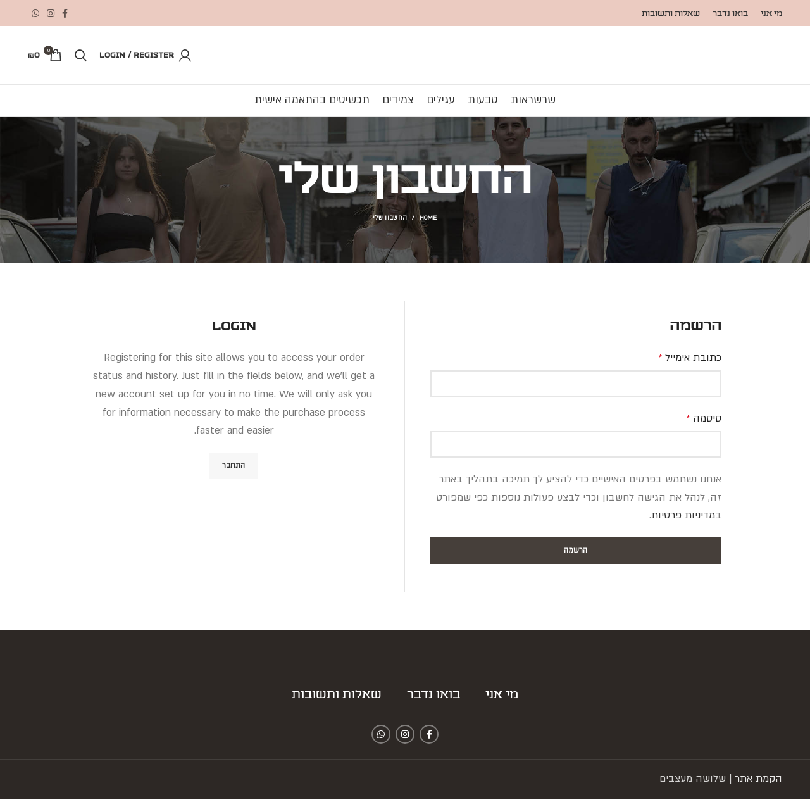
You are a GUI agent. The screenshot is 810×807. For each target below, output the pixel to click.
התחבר (234, 474)
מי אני (501, 703)
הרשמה (576, 558)
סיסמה (704, 427)
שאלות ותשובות (337, 703)
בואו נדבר (433, 703)
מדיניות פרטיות (683, 524)
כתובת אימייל (690, 366)
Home (428, 226)
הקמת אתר (758, 787)
